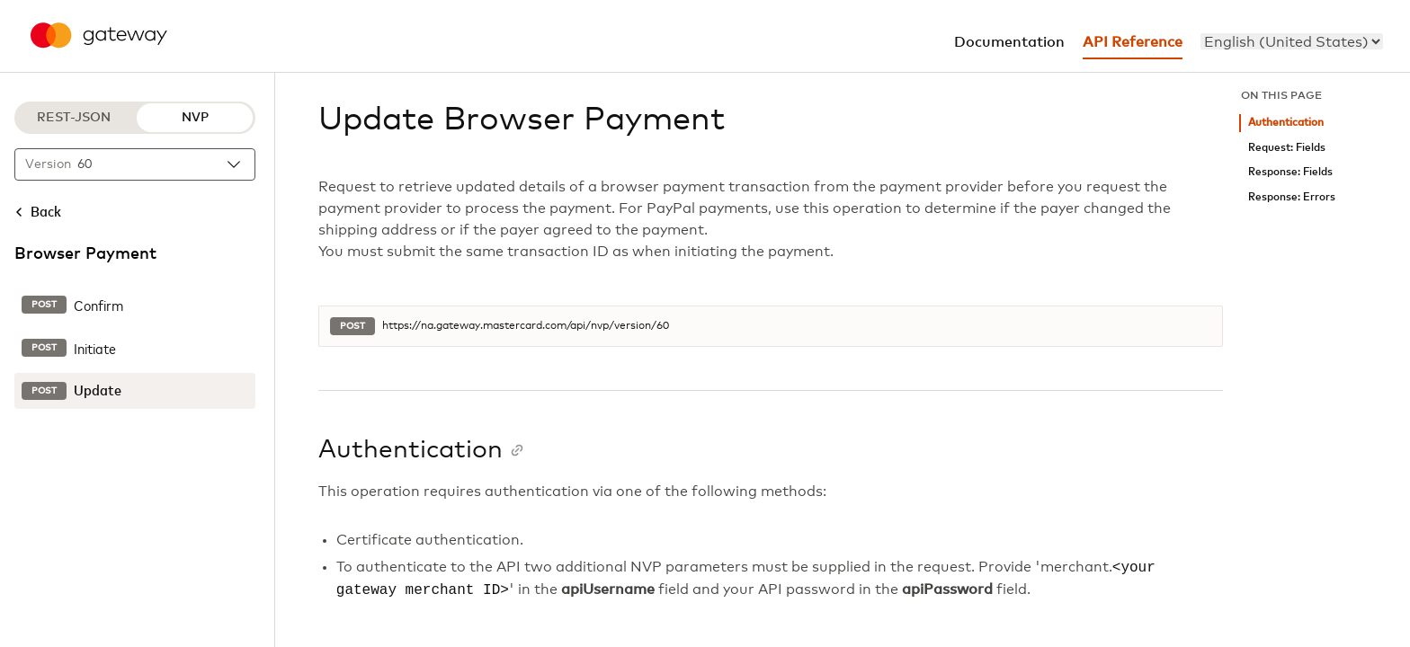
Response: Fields (1290, 172)
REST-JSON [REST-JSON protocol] (74, 117)
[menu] (1291, 41)
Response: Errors (1291, 197)
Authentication (1286, 123)
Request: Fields (1286, 148)
